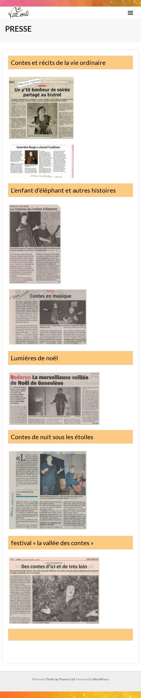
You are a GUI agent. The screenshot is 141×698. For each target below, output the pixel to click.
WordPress (101, 679)
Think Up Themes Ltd (60, 679)
